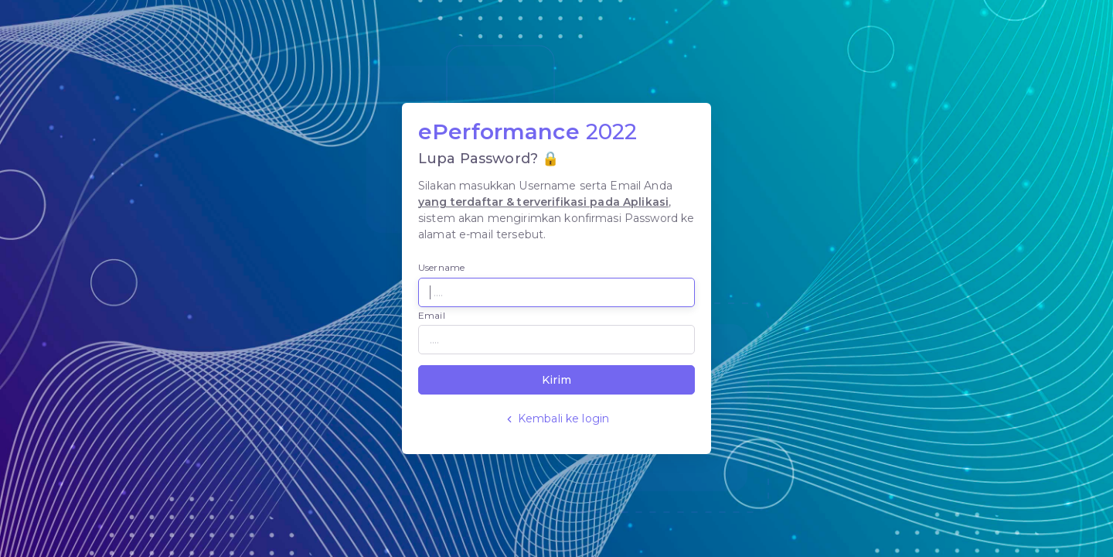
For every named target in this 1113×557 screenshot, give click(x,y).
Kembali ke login (556, 418)
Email (431, 315)
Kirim (556, 380)
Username (441, 267)
